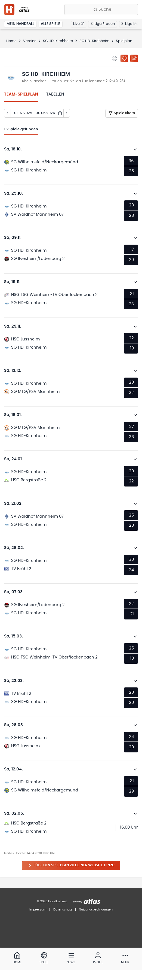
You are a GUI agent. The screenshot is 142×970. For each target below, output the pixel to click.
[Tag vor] (67, 113)
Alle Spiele (50, 24)
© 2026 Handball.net (52, 901)
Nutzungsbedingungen (96, 909)
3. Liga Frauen (103, 24)
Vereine (29, 41)
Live (78, 24)
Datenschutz (62, 909)
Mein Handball (20, 24)
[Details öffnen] (135, 149)
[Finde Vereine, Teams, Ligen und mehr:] (101, 9)
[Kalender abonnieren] (134, 58)
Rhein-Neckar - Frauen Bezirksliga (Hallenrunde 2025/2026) (73, 81)
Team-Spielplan (21, 94)
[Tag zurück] (7, 113)
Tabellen (55, 94)
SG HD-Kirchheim (58, 41)
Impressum (37, 909)
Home (11, 41)
